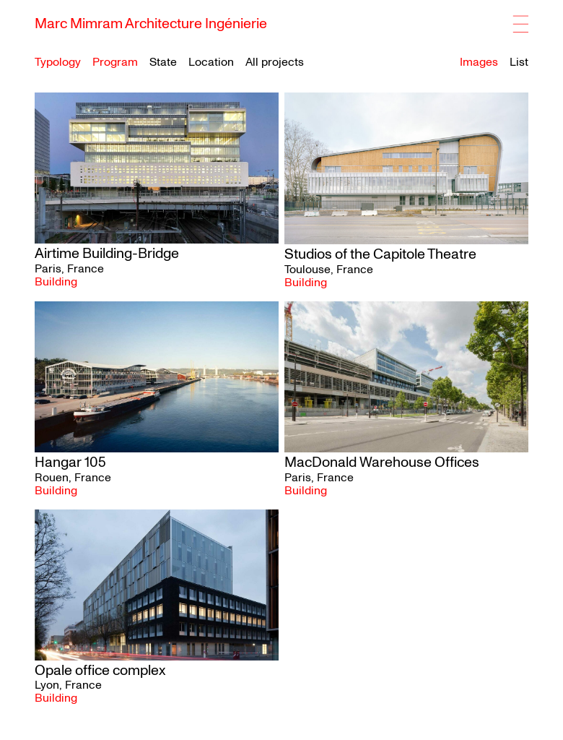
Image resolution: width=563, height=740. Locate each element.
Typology (58, 62)
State (163, 62)
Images (479, 62)
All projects (274, 62)
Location (211, 62)
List (519, 62)
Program (115, 62)
